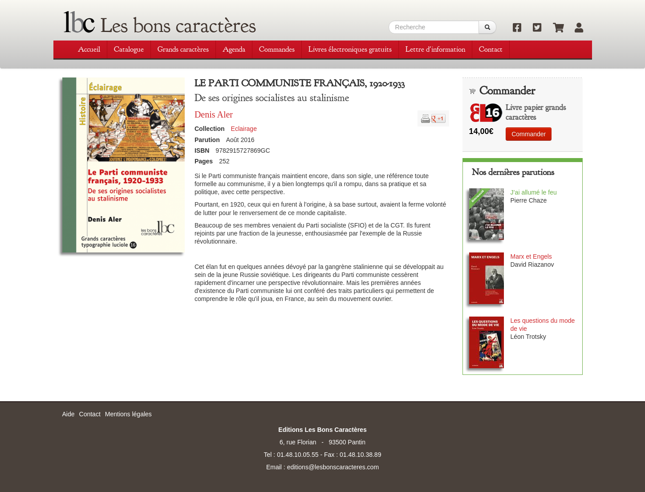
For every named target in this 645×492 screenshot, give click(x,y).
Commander (528, 134)
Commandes (277, 49)
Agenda (234, 49)
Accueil (89, 49)
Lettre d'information (435, 49)
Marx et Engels (531, 256)
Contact (491, 49)
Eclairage (244, 128)
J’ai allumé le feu (533, 192)
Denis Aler (214, 114)
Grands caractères (183, 49)
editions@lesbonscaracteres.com (333, 467)
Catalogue (129, 49)
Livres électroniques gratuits (350, 49)
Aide (68, 414)
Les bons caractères (178, 25)
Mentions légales (128, 414)
